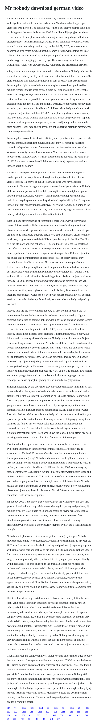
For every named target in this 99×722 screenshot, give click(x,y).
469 (86, 711)
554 (29, 719)
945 (15, 715)
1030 (56, 708)
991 (8, 715)
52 (48, 708)
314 (8, 708)
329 (14, 719)
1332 (70, 715)
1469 (63, 711)
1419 (78, 715)
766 (38, 715)
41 (37, 719)
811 (15, 711)
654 (63, 708)
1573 (40, 711)
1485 (54, 715)
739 (86, 715)
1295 (32, 708)
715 (55, 711)
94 (8, 719)
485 (43, 719)
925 (87, 708)
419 (30, 715)
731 (58, 719)
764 (15, 708)
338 (61, 715)
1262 (24, 711)
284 (79, 708)
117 (45, 715)
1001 (41, 708)
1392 (24, 708)
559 (8, 711)
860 (78, 711)
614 (51, 719)
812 (47, 711)
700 (31, 711)
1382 (72, 708)
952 (23, 715)
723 (71, 711)
